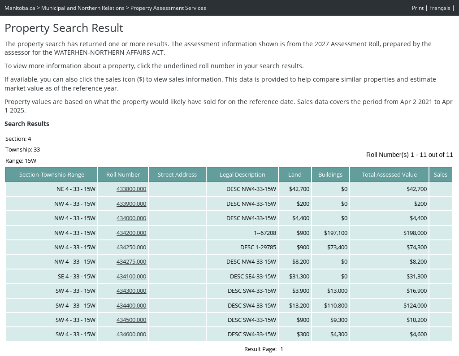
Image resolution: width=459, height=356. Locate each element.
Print (418, 7)
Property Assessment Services (168, 7)
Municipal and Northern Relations (83, 7)
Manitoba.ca (19, 7)
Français (439, 7)
